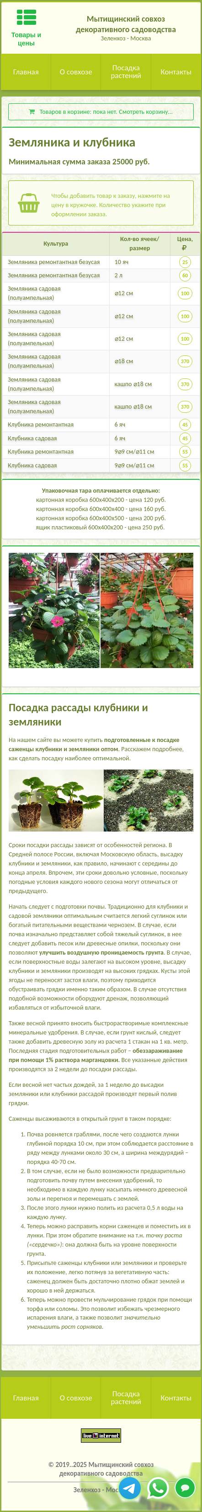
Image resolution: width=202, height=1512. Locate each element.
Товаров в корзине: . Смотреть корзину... (100, 112)
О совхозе (76, 72)
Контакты (175, 72)
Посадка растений (126, 71)
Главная (26, 72)
